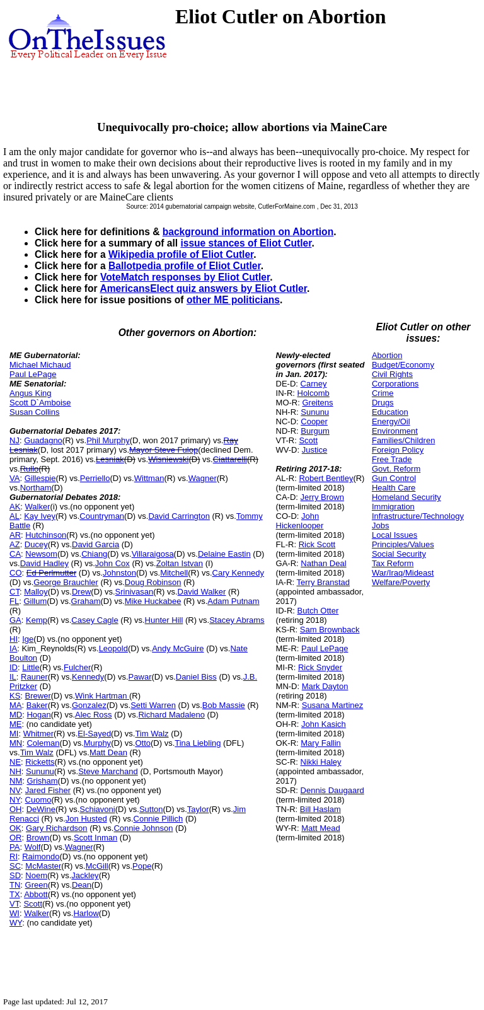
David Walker (202, 591)
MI (13, 733)
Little (30, 667)
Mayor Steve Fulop (163, 450)
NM (15, 781)
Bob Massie (223, 705)
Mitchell (174, 573)
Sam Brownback (330, 629)
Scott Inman (95, 837)
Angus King (30, 393)
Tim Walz (151, 733)
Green (36, 885)
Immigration (393, 506)
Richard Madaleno (171, 714)
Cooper (314, 421)
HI (13, 639)
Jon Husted (86, 818)
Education (390, 412)
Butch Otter (318, 610)
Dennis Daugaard (332, 790)
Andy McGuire (178, 648)
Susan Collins (34, 412)
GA (15, 620)
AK (14, 506)
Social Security (399, 554)
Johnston (119, 573)
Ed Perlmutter (51, 573)
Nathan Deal (323, 563)
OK (15, 828)
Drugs (383, 402)
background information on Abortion (248, 231)
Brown (38, 837)
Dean (81, 885)
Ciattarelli (230, 459)
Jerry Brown (322, 497)
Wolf (33, 847)
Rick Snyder (320, 667)
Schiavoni (97, 809)
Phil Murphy (108, 440)
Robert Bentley (326, 478)
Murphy (97, 743)
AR (15, 535)
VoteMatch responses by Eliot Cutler (185, 277)
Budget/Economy (403, 364)
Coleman (42, 743)
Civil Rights (392, 374)
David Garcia (95, 544)
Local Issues (394, 535)
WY (15, 922)
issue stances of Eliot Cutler (245, 243)
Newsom (41, 554)
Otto (143, 743)
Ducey (36, 544)
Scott (32, 903)
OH (15, 809)
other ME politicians (233, 299)
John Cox (112, 563)
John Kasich (323, 724)
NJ (14, 440)
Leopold (113, 648)
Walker (37, 506)
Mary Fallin (321, 743)
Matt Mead (320, 828)
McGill (97, 866)
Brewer (38, 695)
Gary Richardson (57, 828)
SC (15, 866)
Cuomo (38, 799)
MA (15, 705)
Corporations (395, 383)
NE (15, 762)
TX (14, 894)
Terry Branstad (323, 582)
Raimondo (40, 856)
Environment (395, 431)
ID (13, 667)
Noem (36, 875)
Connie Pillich (158, 818)
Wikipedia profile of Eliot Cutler (180, 254)
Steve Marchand (108, 771)
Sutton (151, 809)
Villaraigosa (153, 554)
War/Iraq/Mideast (403, 573)
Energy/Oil (391, 421)
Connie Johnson (143, 828)
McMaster (43, 866)
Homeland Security (406, 497)
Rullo (29, 468)
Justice (314, 450)
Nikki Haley (321, 762)
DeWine (40, 809)
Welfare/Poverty (401, 582)
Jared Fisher (48, 790)
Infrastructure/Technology (418, 516)
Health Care (393, 487)
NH (15, 771)
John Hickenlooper (300, 520)
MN (15, 743)
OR (15, 837)
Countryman (101, 516)
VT (14, 903)
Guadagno (43, 440)
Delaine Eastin (224, 554)
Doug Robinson (153, 582)
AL (14, 516)
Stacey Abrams (236, 620)
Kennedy (88, 677)
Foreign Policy (398, 450)
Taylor (198, 809)
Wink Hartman (102, 695)
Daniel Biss (196, 677)
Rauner (34, 677)
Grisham (41, 781)
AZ (14, 544)
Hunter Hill (164, 620)
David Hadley (44, 563)
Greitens (317, 402)
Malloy (36, 591)
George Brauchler (65, 582)
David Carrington (179, 516)
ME (15, 724)
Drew (81, 591)
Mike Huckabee (153, 601)
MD (15, 714)
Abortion (387, 355)
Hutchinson (45, 535)
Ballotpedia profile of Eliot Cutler (184, 265)
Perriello (95, 478)
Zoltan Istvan (179, 563)
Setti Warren (153, 705)
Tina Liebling (198, 743)
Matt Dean (108, 752)
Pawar (140, 677)
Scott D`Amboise (40, 402)
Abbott (36, 894)
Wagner (202, 478)
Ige (27, 639)
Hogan (38, 714)
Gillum (35, 601)
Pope (141, 866)
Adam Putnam (233, 601)
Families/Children (403, 440)
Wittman (149, 478)
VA (14, 478)
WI (14, 913)
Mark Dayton (325, 686)
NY (14, 799)
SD (15, 875)
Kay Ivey (39, 516)
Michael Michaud (40, 364)
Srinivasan (134, 591)
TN (14, 885)
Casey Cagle (94, 620)
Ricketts (39, 762)
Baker (37, 705)
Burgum (315, 431)
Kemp (36, 620)
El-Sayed (94, 733)
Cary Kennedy (238, 573)
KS (14, 695)
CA (15, 554)
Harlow (85, 913)
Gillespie (40, 478)
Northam (36, 487)
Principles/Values (403, 544)
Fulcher (77, 667)
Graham (86, 601)
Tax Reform (392, 563)
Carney (314, 383)
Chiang (94, 554)
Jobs (380, 525)
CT (14, 591)
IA (13, 648)
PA (14, 847)
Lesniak (110, 459)
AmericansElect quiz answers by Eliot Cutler (203, 288)
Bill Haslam (320, 809)
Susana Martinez (333, 705)
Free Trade (392, 459)
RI (13, 856)
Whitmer (38, 733)
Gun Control (394, 478)
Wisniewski (168, 459)
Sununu (40, 771)
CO (15, 573)
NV (15, 790)
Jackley (84, 875)
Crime (383, 393)
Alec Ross (93, 714)
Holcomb (313, 393)
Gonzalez (89, 705)
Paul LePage (32, 374)
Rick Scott (317, 544)
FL (14, 601)
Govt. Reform (396, 468)
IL (12, 677)
